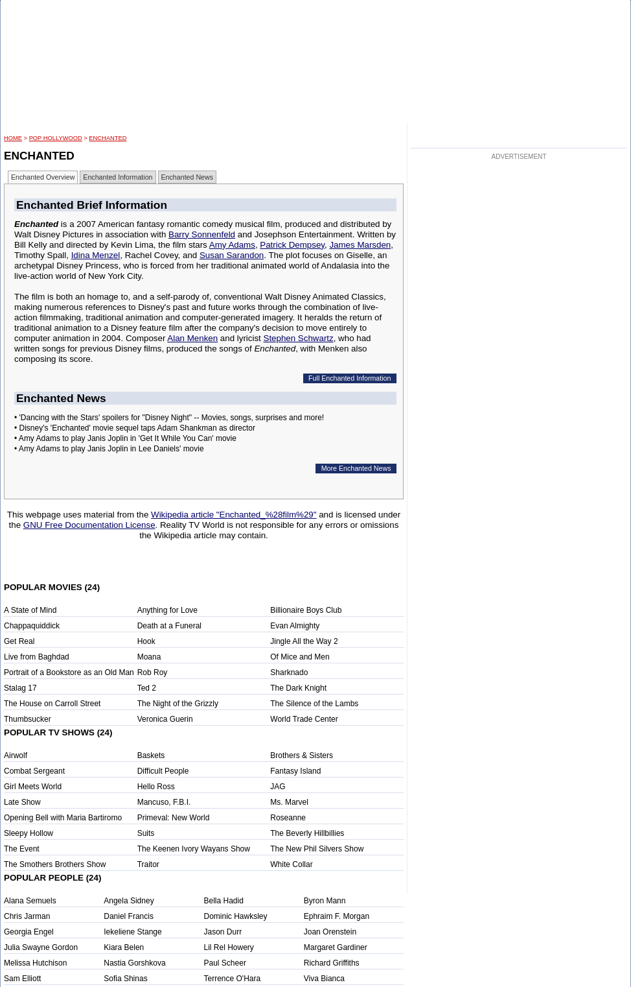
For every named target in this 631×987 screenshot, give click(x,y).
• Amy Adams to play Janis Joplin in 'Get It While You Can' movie (125, 438)
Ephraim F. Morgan (336, 916)
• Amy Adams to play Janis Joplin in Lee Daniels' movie (109, 448)
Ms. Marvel (289, 802)
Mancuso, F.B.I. (164, 802)
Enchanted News (187, 177)
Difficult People (163, 771)
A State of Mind (30, 610)
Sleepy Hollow (28, 833)
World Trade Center (304, 719)
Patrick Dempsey (292, 245)
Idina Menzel (95, 255)
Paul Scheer (225, 963)
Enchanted (107, 138)
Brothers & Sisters (301, 755)
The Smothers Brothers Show (55, 864)
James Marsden (360, 245)
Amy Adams (232, 245)
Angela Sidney (129, 900)
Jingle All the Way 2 (304, 641)
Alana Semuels (30, 900)
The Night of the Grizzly (177, 703)
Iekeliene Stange (132, 931)
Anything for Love (167, 610)
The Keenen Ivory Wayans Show (193, 848)
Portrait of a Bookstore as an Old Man (69, 672)
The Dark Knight (298, 688)
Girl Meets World (33, 786)
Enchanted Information (117, 177)
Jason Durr (223, 931)
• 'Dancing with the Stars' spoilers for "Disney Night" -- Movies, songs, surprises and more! (169, 417)
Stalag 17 (20, 688)
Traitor (148, 864)
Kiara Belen (124, 947)
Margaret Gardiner (335, 947)
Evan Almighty (294, 625)
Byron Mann (325, 900)
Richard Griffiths (332, 963)
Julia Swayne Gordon (41, 947)
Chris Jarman (27, 916)
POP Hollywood (55, 138)
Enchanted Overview (43, 177)
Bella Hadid (224, 900)
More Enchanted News (356, 468)
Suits (146, 833)
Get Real (19, 641)
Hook (146, 641)
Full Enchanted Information (349, 378)
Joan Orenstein (330, 931)
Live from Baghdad (36, 656)
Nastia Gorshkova (134, 963)
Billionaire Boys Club (305, 610)
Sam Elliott (22, 978)
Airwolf (15, 755)
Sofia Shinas (125, 978)
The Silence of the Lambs (314, 703)
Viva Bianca (324, 978)
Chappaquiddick (32, 625)
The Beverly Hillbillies (307, 833)
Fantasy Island (295, 771)
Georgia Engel (29, 931)
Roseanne (288, 817)
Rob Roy (152, 672)
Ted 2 (146, 688)
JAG (277, 786)
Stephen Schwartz (299, 338)
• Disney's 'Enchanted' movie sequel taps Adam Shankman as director (134, 428)
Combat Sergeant (34, 771)
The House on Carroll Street (52, 703)
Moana (149, 656)
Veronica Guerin (165, 719)
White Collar (291, 864)
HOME (13, 138)
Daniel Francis (129, 916)
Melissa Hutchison (35, 963)
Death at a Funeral (169, 625)
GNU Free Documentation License (89, 525)
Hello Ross (156, 786)
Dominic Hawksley (236, 916)
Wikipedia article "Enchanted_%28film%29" (233, 514)
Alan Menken (192, 338)
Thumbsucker (27, 719)
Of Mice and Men (299, 656)
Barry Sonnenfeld (201, 234)
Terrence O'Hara (232, 978)
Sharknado (289, 672)
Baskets (151, 755)
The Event (22, 848)
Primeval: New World (173, 817)
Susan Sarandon (232, 255)
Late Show (22, 802)
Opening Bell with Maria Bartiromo (63, 817)
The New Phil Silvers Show (316, 848)
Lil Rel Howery (229, 947)
